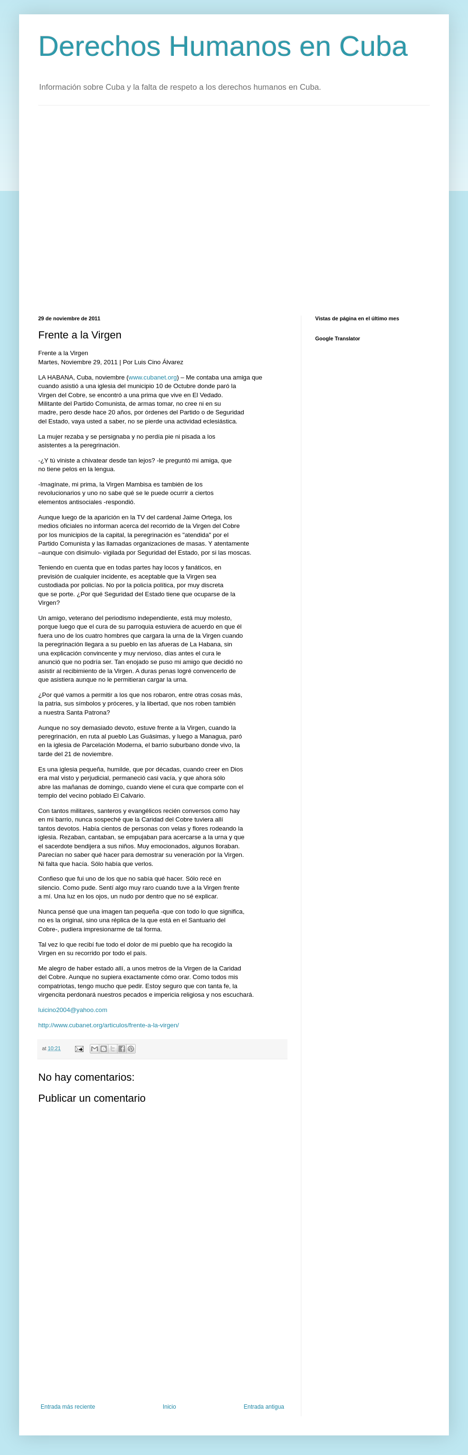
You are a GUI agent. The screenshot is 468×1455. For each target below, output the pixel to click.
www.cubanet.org (152, 377)
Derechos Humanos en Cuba (223, 46)
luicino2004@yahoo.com (72, 1009)
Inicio (169, 1406)
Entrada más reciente (68, 1406)
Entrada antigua (264, 1406)
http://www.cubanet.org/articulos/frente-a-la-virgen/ (108, 1025)
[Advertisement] (89, 209)
